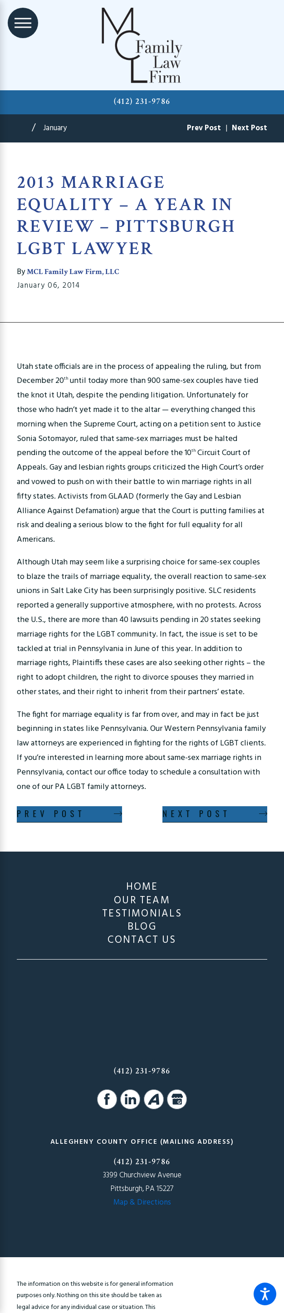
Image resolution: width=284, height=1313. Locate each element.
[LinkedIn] (130, 1099)
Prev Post (51, 813)
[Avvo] (154, 1099)
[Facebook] (107, 1099)
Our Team (142, 900)
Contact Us (142, 940)
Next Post (196, 813)
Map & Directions (142, 1202)
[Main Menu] (23, 23)
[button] (265, 1294)
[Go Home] (24, 128)
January (55, 128)
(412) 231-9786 (142, 101)
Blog (142, 927)
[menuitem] (142, 887)
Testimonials (142, 914)
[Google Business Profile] (177, 1099)
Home (142, 887)
